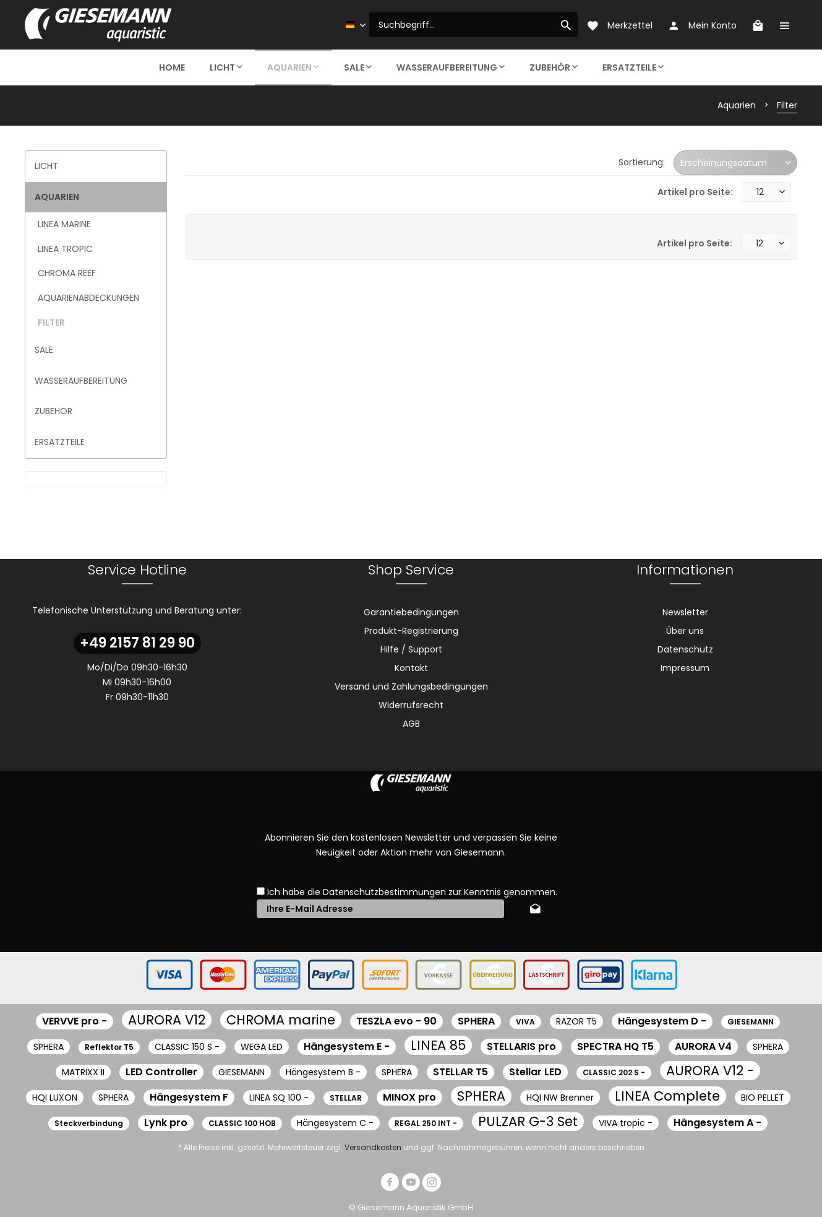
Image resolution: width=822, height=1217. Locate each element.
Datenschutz (685, 649)
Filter (51, 322)
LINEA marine (64, 224)
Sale (44, 350)
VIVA (525, 1021)
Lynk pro (165, 1122)
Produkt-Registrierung (411, 631)
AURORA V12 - (710, 1071)
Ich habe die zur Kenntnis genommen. (412, 892)
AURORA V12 (166, 1020)
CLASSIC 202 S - (614, 1072)
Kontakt (411, 668)
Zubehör (53, 411)
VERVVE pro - (74, 1021)
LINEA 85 (438, 1045)
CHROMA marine (280, 1020)
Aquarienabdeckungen (88, 298)
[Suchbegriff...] (473, 24)
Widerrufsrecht (411, 705)
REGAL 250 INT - (426, 1123)
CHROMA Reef (67, 273)
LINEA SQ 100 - (279, 1097)
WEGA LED (262, 1047)
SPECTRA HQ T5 (615, 1046)
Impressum (685, 668)
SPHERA (476, 1021)
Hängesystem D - (662, 1021)
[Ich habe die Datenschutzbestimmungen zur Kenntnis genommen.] (261, 891)
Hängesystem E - (347, 1046)
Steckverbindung (88, 1123)
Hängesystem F (189, 1097)
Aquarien (57, 197)
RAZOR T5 (576, 1021)
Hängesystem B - (323, 1072)
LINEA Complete (667, 1096)
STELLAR (346, 1098)
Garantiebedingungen (411, 612)
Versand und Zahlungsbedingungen (411, 686)
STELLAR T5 (460, 1072)
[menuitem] (473, 24)
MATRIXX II (83, 1072)
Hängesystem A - (717, 1122)
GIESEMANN (750, 1021)
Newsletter (685, 612)
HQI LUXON (54, 1097)
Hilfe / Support (411, 649)
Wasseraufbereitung (81, 381)
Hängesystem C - (335, 1123)
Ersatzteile (60, 442)
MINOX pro (409, 1097)
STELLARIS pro (521, 1046)
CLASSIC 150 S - (187, 1047)
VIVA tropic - (626, 1123)
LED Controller (161, 1072)
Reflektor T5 (109, 1047)
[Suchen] (566, 24)
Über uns (685, 631)
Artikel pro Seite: (695, 192)
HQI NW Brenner (560, 1097)
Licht (46, 166)
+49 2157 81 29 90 (137, 642)
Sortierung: (642, 162)
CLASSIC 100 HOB (242, 1123)
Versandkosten (373, 1147)
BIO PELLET (762, 1097)
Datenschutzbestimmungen (384, 892)
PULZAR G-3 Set (528, 1121)
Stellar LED (535, 1072)
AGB (411, 723)
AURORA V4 (703, 1046)
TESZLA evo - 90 (396, 1021)
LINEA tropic (65, 249)
